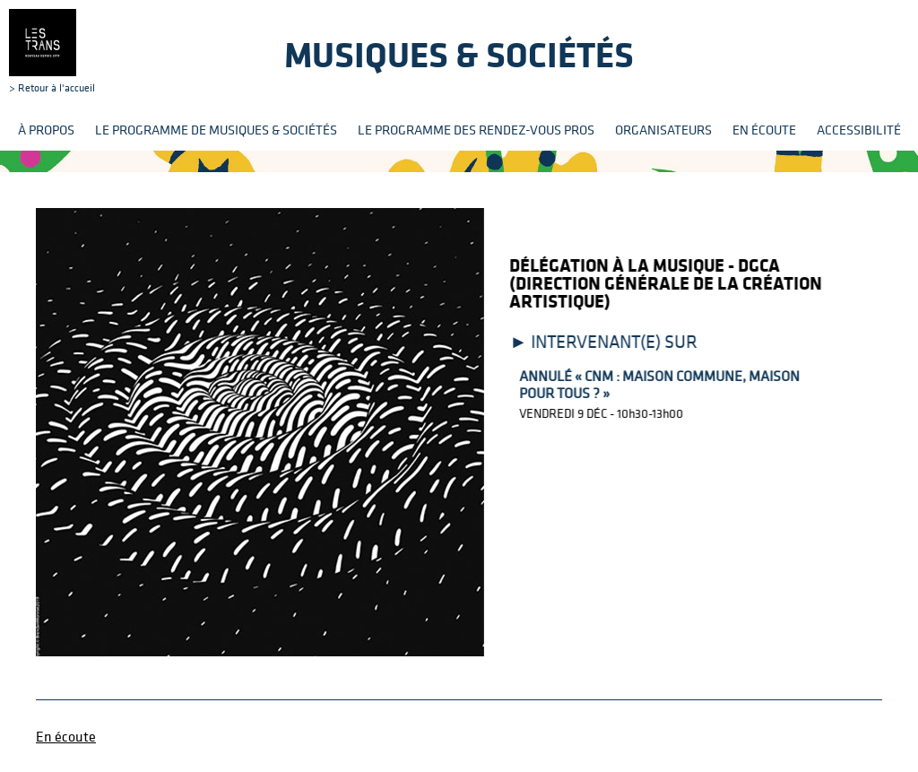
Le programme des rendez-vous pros (476, 129)
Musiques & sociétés (459, 54)
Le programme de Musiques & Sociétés (216, 129)
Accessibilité (859, 129)
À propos (46, 129)
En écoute (764, 129)
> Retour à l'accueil (52, 51)
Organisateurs (663, 129)
